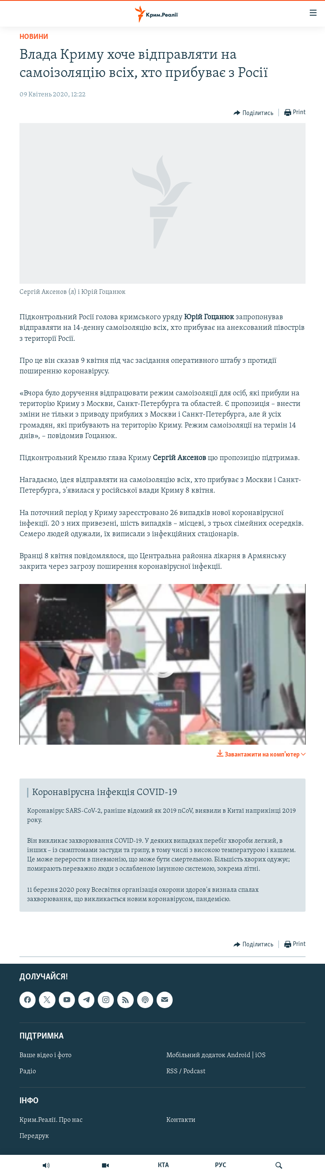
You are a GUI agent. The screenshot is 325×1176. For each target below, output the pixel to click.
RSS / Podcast (185, 1071)
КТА (163, 1165)
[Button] (253, 113)
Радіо (27, 1071)
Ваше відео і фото (45, 1055)
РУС (220, 1165)
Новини (33, 37)
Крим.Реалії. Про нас (51, 1120)
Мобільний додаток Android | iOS (216, 1055)
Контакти (181, 1120)
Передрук (34, 1136)
